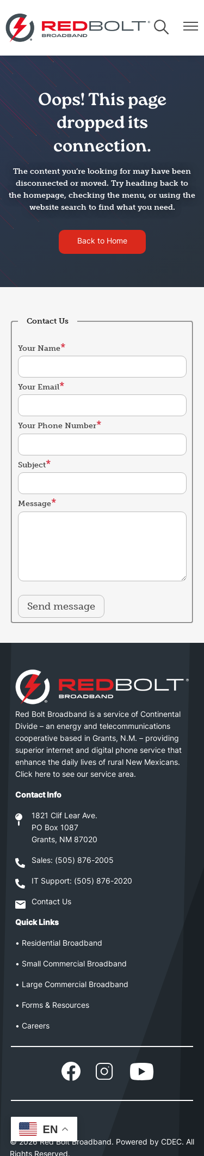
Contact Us (51, 902)
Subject (32, 465)
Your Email (38, 387)
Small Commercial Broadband (74, 964)
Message (34, 503)
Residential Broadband (62, 944)
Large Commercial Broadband (75, 985)
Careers (36, 1027)
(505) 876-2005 (84, 861)
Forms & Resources (55, 1006)
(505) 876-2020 (103, 882)
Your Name (39, 348)
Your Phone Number (57, 425)
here (43, 775)
